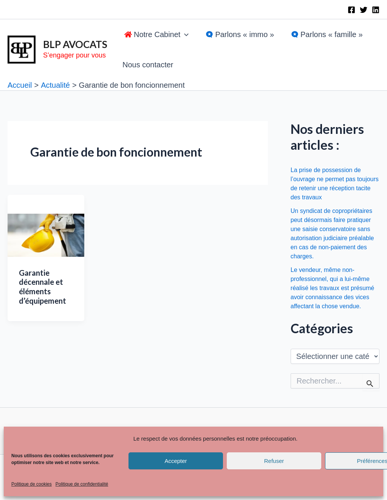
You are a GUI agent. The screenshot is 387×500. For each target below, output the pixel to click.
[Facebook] (351, 10)
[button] (155, 34)
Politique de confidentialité (82, 484)
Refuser (274, 461)
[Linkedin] (375, 10)
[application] (184, 34)
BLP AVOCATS (75, 44)
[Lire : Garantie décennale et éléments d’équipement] (46, 234)
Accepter (175, 461)
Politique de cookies (31, 484)
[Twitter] (363, 10)
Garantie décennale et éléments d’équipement (42, 286)
